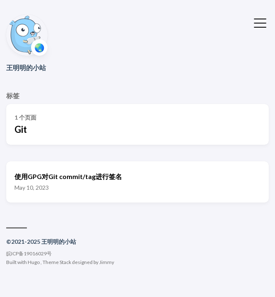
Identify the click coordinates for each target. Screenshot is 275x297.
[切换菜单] (260, 22)
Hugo (34, 262)
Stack (65, 262)
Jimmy (106, 262)
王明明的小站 (26, 67)
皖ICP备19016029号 (29, 253)
